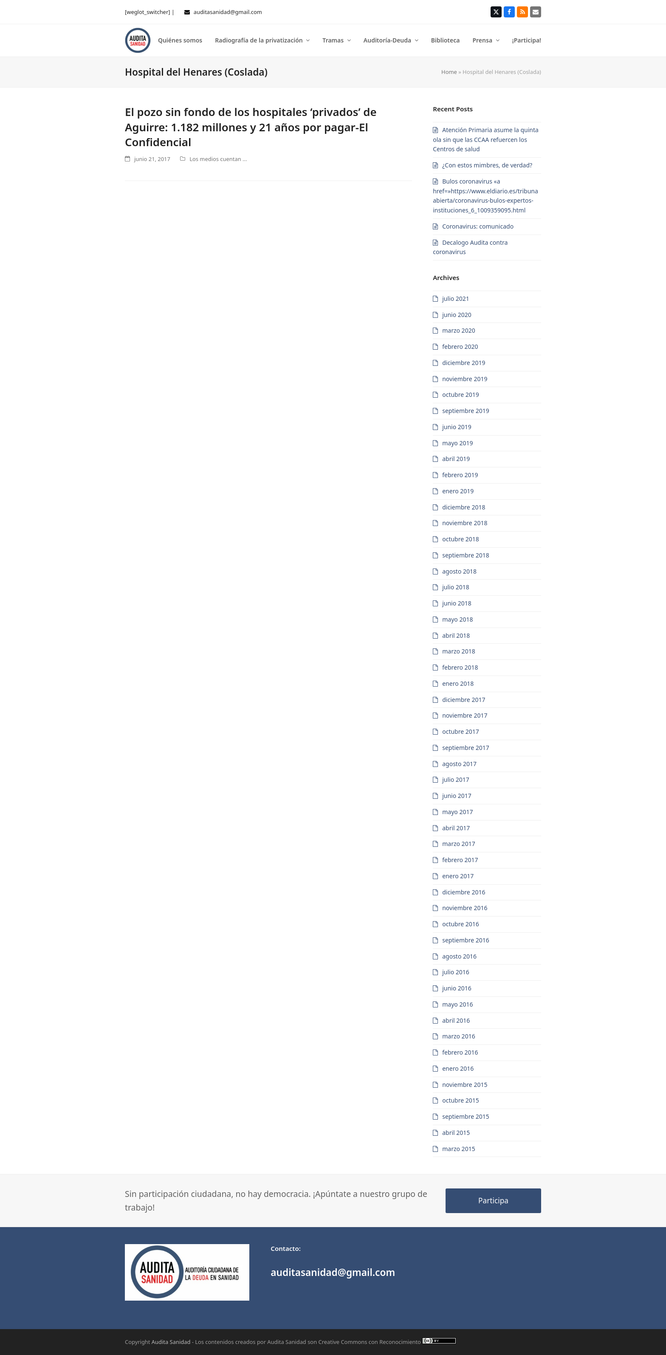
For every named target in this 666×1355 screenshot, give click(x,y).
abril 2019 (456, 459)
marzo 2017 (458, 844)
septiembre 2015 (465, 1116)
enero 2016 (458, 1068)
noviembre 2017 (464, 715)
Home (449, 72)
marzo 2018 (458, 651)
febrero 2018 (460, 667)
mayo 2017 (457, 812)
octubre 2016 (460, 924)
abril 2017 (456, 828)
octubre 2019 (460, 394)
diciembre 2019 (463, 363)
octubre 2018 (460, 539)
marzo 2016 (458, 1036)
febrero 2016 (460, 1052)
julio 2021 (455, 298)
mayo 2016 (457, 1004)
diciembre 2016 (463, 892)
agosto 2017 (459, 764)
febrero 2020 (460, 346)
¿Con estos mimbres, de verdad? (487, 165)
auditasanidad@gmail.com (228, 12)
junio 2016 (456, 988)
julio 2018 (455, 587)
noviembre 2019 (464, 379)
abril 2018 (456, 635)
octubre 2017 (460, 731)
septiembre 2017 (465, 748)
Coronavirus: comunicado (478, 226)
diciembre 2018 (463, 507)
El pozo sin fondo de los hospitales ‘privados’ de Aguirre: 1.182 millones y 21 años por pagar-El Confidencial (251, 127)
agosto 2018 (459, 571)
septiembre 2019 (465, 411)
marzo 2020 (458, 330)
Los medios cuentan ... (218, 159)
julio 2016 (455, 972)
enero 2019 (458, 491)
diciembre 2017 (463, 700)
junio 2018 (456, 603)
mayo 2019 (457, 443)
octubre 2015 (460, 1100)
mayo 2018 (457, 619)
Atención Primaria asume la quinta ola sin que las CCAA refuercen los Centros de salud (486, 139)
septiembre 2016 (465, 940)
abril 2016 (456, 1020)
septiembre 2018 (465, 555)
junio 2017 (456, 796)
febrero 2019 (460, 475)
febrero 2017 (460, 860)
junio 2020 (456, 315)
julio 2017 (455, 779)
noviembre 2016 (464, 908)
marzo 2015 (458, 1149)
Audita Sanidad (171, 1342)
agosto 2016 (459, 956)
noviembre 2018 (464, 523)
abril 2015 (456, 1133)
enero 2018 (458, 683)
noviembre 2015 (464, 1085)
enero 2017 (458, 876)
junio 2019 (456, 427)
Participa (493, 1200)
